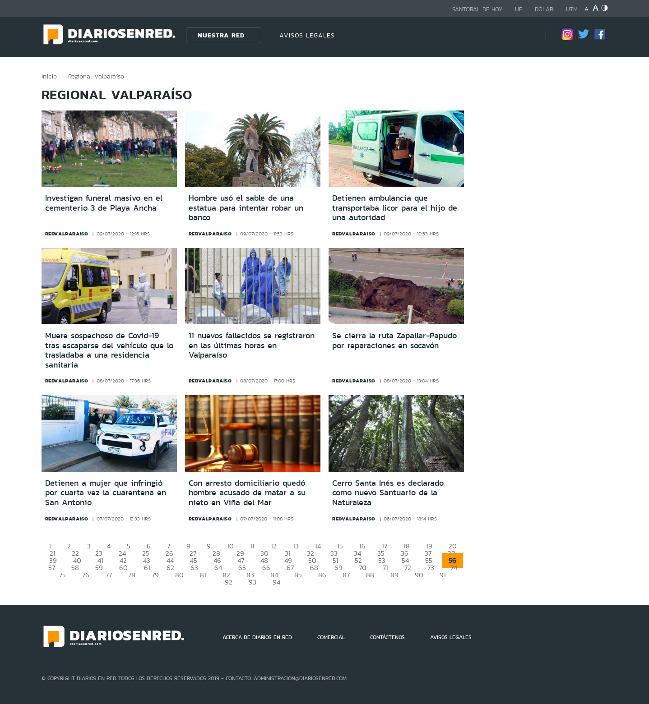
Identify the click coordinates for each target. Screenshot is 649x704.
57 (51, 567)
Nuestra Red (221, 35)
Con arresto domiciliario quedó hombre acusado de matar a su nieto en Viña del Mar (247, 492)
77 (109, 575)
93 (252, 582)
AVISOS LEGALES (307, 35)
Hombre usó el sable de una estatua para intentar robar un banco (246, 207)
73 (430, 567)
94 (276, 582)
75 (62, 575)
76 (85, 575)
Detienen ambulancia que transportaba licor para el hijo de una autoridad (394, 207)
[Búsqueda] (525, 35)
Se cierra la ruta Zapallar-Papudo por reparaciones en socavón (394, 340)
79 (155, 575)
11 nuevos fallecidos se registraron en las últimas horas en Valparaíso (252, 345)
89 (394, 575)
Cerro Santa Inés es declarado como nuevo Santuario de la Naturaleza (388, 492)
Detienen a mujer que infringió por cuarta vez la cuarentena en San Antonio (105, 492)
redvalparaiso (66, 233)
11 (252, 546)
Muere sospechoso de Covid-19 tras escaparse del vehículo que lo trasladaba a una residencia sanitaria (109, 350)
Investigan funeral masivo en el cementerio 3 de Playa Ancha (103, 203)
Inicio (49, 76)
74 (453, 567)
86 (322, 575)
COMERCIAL (331, 637)
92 (228, 582)
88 (370, 575)
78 (131, 575)
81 (203, 575)
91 (443, 575)
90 (419, 575)
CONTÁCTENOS (387, 637)
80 (179, 575)
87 (346, 575)
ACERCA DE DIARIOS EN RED (257, 637)
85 (298, 575)
